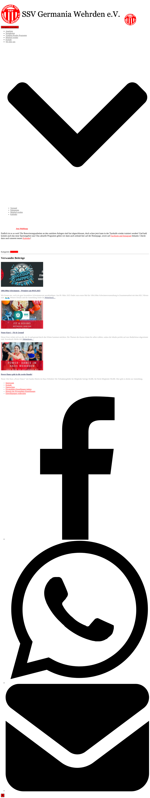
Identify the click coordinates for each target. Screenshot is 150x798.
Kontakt (9, 40)
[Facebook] (77, 539)
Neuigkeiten (10, 33)
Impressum (10, 383)
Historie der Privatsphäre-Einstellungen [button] (20, 391)
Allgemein (14, 252)
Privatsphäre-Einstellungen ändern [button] (19, 389)
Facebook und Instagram (121, 236)
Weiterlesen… (49, 298)
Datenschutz (10, 387)
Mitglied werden (12, 38)
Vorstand (13, 208)
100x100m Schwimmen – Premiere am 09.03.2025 (20, 291)
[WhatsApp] (77, 683)
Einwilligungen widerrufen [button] (16, 393)
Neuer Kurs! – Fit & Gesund (12, 333)
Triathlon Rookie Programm (16, 35)
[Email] (77, 791)
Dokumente (14, 210)
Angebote (9, 31)
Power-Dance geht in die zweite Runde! (16, 374)
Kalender (13, 214)
